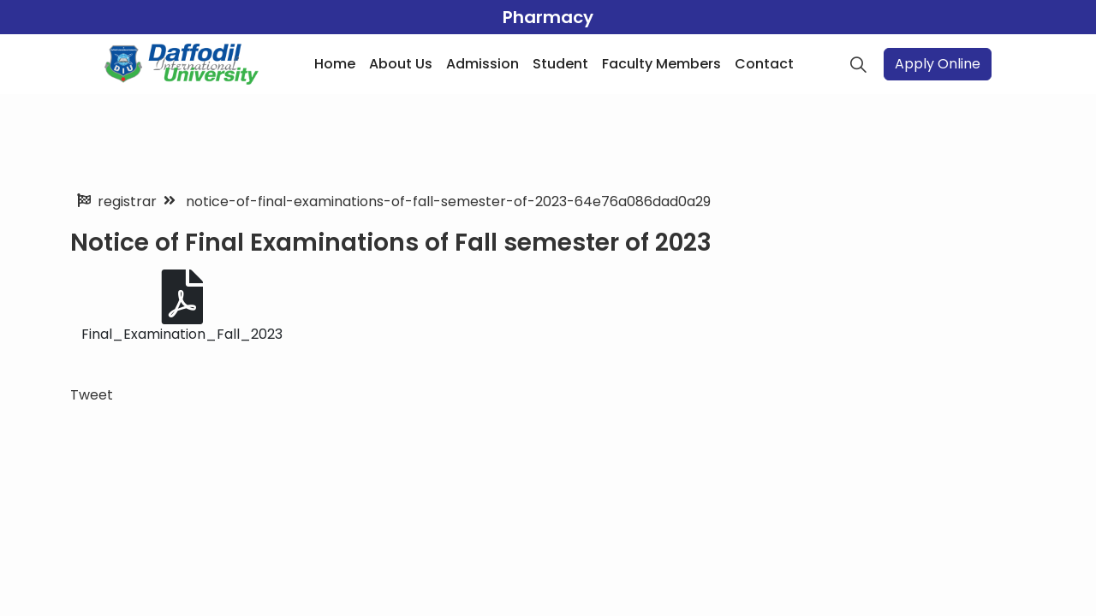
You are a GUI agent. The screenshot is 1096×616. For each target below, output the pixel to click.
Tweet (91, 395)
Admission (482, 64)
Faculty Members (661, 64)
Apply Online (937, 64)
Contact (764, 64)
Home (334, 64)
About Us (400, 64)
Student (560, 64)
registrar (127, 201)
